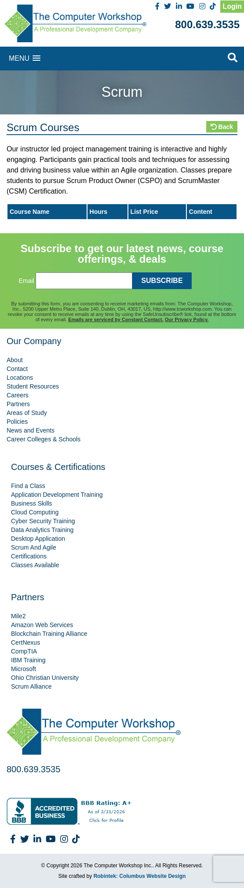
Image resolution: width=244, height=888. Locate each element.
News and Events (31, 430)
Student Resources (33, 386)
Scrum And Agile (33, 547)
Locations (20, 377)
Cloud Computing (34, 512)
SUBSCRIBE (161, 280)
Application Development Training (57, 494)
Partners (18, 403)
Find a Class (28, 485)
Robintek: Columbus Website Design (140, 876)
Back (222, 126)
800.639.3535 (207, 24)
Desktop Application (38, 538)
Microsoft (23, 668)
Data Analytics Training (42, 529)
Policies (17, 421)
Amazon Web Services (42, 624)
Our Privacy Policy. (186, 319)
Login (232, 6)
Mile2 (18, 616)
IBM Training (28, 660)
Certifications (29, 556)
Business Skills (31, 503)
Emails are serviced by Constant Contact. (115, 319)
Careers (18, 395)
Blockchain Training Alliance (49, 633)
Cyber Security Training (43, 521)
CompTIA (24, 651)
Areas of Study (27, 412)
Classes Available (35, 565)
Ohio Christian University (45, 677)
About (15, 359)
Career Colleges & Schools (43, 439)
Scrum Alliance (31, 686)
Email (26, 280)
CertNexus (25, 642)
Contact (17, 368)
